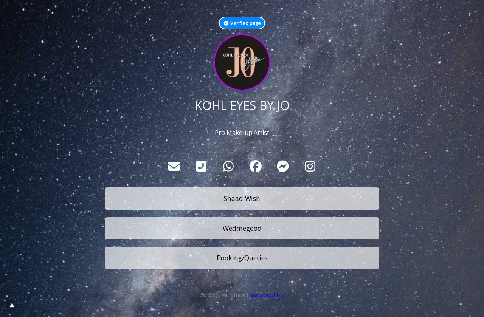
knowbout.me (267, 294)
